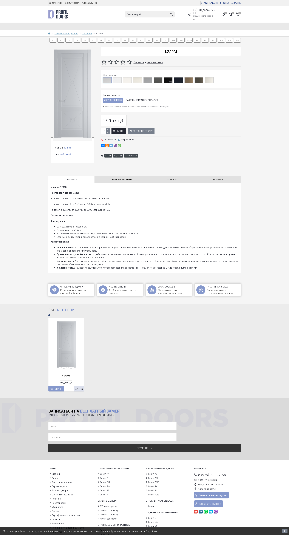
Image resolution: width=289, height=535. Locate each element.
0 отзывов (139, 62)
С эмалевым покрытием (66, 33)
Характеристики (122, 179)
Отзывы (171, 179)
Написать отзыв (155, 62)
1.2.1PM (108, 156)
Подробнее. (152, 531)
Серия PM (87, 33)
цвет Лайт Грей (131, 156)
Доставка (217, 179)
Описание (71, 179)
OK (284, 531)
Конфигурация (111, 94)
